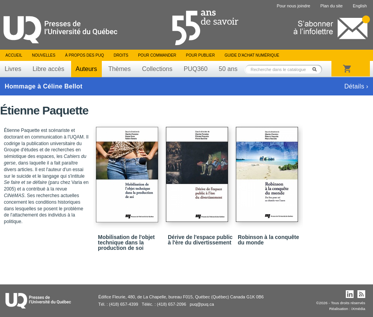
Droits (120, 55)
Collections (157, 69)
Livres (13, 69)
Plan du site (331, 5)
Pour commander (157, 55)
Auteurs (86, 69)
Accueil (13, 55)
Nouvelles (43, 55)
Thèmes (119, 69)
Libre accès (48, 69)
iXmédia (358, 309)
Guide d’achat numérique (252, 55)
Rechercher (316, 69)
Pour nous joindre (293, 5)
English (360, 5)
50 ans (228, 69)
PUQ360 (195, 69)
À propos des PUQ (84, 55)
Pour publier (200, 55)
